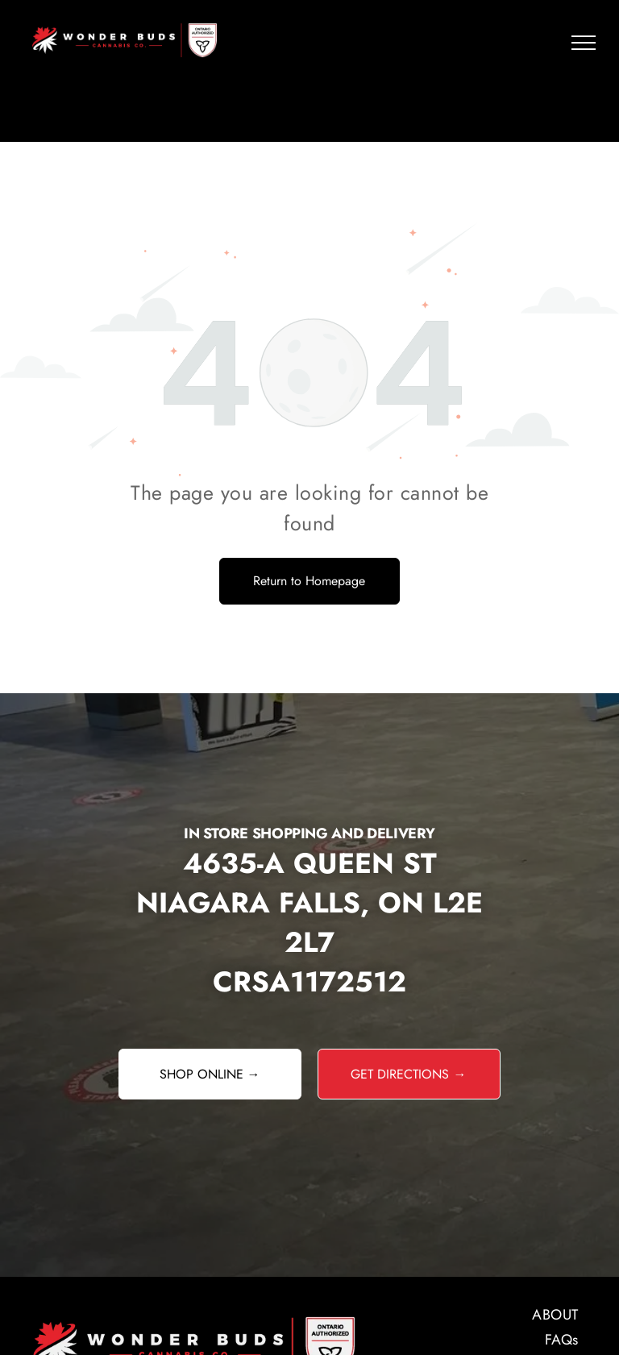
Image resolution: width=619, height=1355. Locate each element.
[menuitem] (471, 1315)
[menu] (583, 43)
